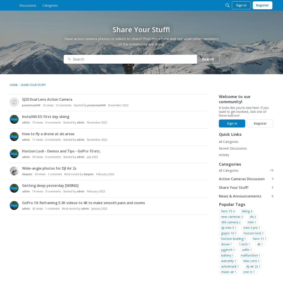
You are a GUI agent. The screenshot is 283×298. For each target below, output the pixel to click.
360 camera (231, 222)
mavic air (228, 272)
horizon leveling (233, 239)
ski (253, 216)
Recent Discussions (233, 148)
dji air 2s (253, 266)
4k (260, 244)
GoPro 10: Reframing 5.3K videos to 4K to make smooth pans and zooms (83, 202)
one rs (249, 272)
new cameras (232, 216)
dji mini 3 (228, 228)
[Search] (227, 5)
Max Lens (251, 261)
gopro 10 (229, 233)
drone (226, 244)
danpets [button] (27, 174)
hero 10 (228, 211)
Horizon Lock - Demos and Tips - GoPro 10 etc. (61, 151)
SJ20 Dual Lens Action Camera (47, 99)
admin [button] (26, 122)
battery (227, 255)
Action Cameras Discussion (246, 179)
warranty (228, 261)
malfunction (250, 255)
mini (252, 222)
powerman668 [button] (31, 105)
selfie (247, 250)
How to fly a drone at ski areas (48, 133)
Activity (224, 155)
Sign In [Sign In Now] (232, 123)
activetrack (230, 266)
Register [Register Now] (260, 123)
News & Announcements (246, 196)
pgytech (228, 250)
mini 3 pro (251, 228)
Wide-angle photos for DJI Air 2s (49, 168)
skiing (247, 211)
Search (208, 59)
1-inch (244, 244)
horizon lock (254, 233)
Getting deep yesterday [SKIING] (50, 185)
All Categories (229, 142)
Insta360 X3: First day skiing (45, 116)
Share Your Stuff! (246, 187)
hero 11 (259, 239)
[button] (14, 102)
